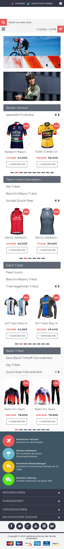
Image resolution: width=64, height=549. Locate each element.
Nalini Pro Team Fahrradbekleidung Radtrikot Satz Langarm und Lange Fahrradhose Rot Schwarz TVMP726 (17, 409)
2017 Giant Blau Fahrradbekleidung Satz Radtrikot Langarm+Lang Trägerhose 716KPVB (48, 323)
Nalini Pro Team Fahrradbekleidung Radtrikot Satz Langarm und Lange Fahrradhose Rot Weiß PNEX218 (48, 409)
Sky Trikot (13, 365)
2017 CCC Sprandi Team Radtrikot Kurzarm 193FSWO (17, 152)
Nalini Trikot (15, 351)
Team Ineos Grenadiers (23, 179)
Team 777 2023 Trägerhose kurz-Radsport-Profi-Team (48, 152)
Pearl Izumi (14, 272)
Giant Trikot (14, 265)
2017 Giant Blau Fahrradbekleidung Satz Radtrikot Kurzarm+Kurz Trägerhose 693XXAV (17, 323)
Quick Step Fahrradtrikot (24, 372)
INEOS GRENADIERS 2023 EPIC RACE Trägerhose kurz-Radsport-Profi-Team (48, 237)
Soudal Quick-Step (19, 200)
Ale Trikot (13, 186)
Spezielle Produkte (20, 114)
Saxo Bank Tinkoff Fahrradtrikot (29, 358)
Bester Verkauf (17, 107)
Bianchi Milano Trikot (21, 193)
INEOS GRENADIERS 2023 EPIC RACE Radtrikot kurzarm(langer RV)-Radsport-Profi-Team (17, 237)
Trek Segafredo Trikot (22, 286)
